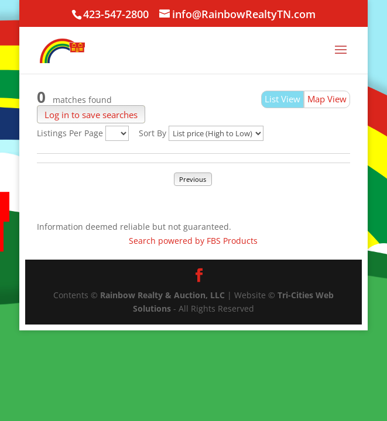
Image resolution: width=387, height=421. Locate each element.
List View (282, 99)
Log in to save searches (91, 114)
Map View (327, 99)
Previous (192, 179)
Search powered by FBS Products (193, 240)
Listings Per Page (70, 133)
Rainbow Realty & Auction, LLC (162, 295)
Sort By (152, 133)
